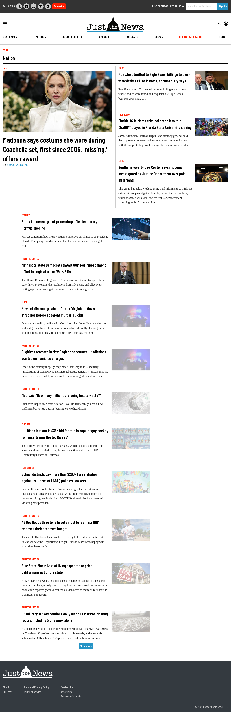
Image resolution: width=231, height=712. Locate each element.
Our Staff (7, 691)
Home (5, 49)
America (104, 37)
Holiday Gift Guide (190, 37)
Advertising (67, 691)
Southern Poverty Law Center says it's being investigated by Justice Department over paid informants (152, 173)
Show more (86, 646)
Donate (223, 37)
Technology (124, 114)
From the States (30, 258)
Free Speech (28, 467)
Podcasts (132, 37)
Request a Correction (71, 696)
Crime (5, 68)
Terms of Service (32, 691)
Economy (26, 215)
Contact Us (67, 687)
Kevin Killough (17, 165)
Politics (40, 37)
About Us (7, 687)
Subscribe (59, 6)
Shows (159, 37)
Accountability (72, 37)
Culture (26, 424)
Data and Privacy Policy (36, 687)
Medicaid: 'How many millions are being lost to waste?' (61, 395)
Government (11, 37)
